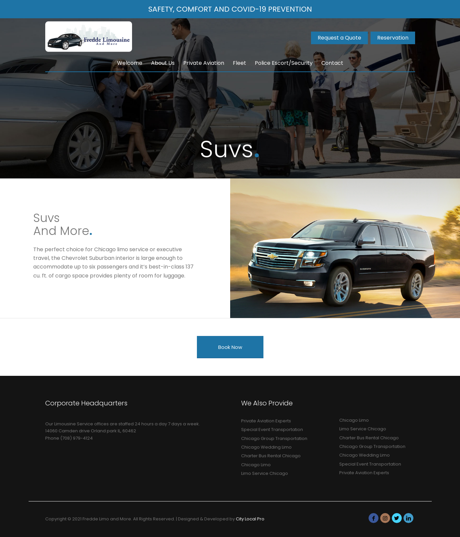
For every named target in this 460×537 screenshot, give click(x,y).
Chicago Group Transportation (274, 438)
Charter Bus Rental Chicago (271, 456)
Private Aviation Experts (266, 421)
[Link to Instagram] (385, 518)
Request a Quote (339, 38)
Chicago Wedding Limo (266, 447)
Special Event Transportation (272, 429)
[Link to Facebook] (374, 518)
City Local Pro (250, 519)
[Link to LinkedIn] (408, 518)
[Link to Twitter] (397, 518)
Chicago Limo (256, 465)
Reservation (392, 38)
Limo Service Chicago (264, 473)
